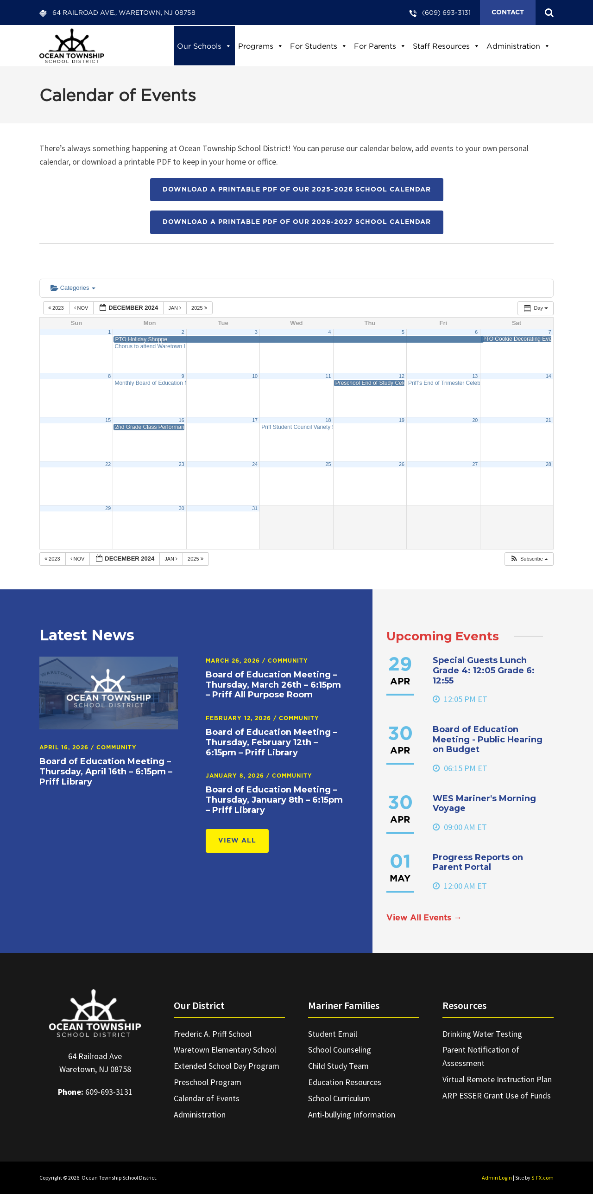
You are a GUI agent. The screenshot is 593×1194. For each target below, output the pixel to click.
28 (548, 464)
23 (181, 464)
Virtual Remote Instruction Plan (497, 1079)
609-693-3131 (108, 1091)
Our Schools (204, 46)
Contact (508, 12)
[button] (529, 559)
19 (401, 420)
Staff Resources (446, 46)
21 (548, 420)
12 (401, 376)
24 (255, 464)
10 (255, 376)
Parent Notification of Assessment (480, 1056)
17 (255, 420)
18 (328, 420)
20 (475, 420)
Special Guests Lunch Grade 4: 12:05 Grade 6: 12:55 (484, 670)
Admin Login (497, 1177)
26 (401, 464)
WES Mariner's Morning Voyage (484, 803)
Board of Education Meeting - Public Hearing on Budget (488, 739)
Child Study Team (338, 1065)
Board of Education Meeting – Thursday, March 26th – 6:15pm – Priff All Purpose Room (273, 685)
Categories (72, 287)
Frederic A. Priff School (213, 1033)
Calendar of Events (207, 1098)
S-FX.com (542, 1177)
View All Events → (424, 918)
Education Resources (344, 1082)
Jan (175, 308)
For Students (318, 46)
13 (475, 376)
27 (475, 464)
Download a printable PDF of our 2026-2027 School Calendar (297, 222)
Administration (518, 46)
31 (255, 508)
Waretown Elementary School (225, 1049)
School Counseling (339, 1049)
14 (548, 376)
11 (328, 376)
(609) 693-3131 (446, 12)
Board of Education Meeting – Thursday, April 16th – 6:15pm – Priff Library (105, 771)
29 (108, 508)
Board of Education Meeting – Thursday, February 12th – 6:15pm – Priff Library (271, 742)
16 (181, 420)
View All (237, 840)
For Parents (380, 46)
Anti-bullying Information (351, 1114)
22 (108, 464)
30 (181, 508)
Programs (261, 46)
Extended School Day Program (226, 1065)
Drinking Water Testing (482, 1033)
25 (328, 464)
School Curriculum (339, 1098)
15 (108, 420)
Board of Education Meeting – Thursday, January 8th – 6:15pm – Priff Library (274, 800)
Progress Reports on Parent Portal (478, 862)
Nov (82, 308)
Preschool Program (207, 1082)
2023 (56, 308)
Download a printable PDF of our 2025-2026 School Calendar (297, 189)
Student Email (332, 1033)
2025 (199, 308)
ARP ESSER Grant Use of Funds (496, 1095)
